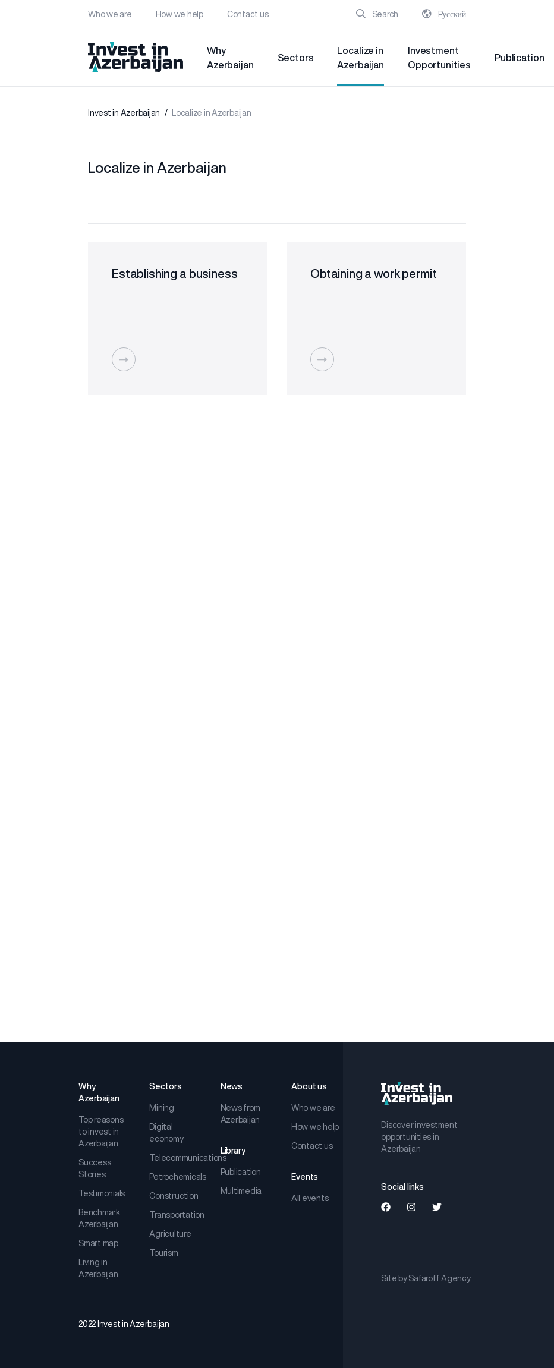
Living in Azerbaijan (98, 1268)
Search (377, 14)
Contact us (248, 14)
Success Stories (94, 1168)
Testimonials (101, 1193)
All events (310, 1198)
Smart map (98, 1243)
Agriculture (170, 1234)
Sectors (296, 57)
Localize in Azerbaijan (360, 57)
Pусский (444, 14)
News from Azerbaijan (240, 1114)
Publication (519, 57)
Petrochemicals (175, 1177)
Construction (173, 1196)
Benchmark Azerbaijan (99, 1218)
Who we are (110, 14)
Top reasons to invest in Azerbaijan (100, 1132)
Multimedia (241, 1191)
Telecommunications (175, 1158)
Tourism (163, 1253)
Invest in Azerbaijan (124, 113)
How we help (179, 14)
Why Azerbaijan (230, 57)
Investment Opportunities (439, 57)
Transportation (175, 1215)
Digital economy (166, 1133)
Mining (161, 1108)
